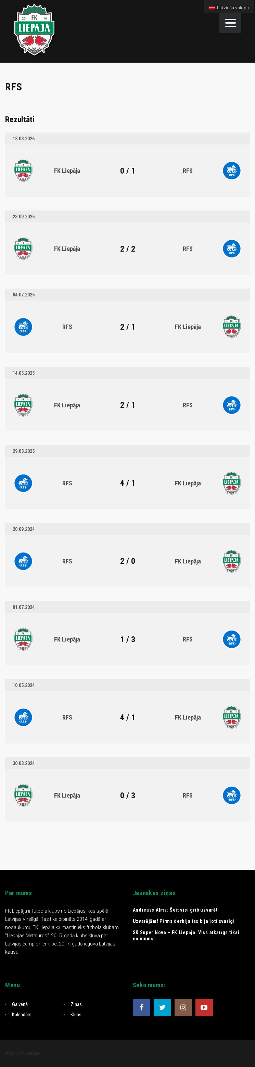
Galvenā (20, 1004)
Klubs (76, 1015)
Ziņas (76, 1004)
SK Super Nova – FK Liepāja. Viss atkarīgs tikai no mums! (186, 935)
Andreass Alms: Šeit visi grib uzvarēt (175, 910)
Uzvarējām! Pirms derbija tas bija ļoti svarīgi (184, 921)
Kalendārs (21, 1015)
